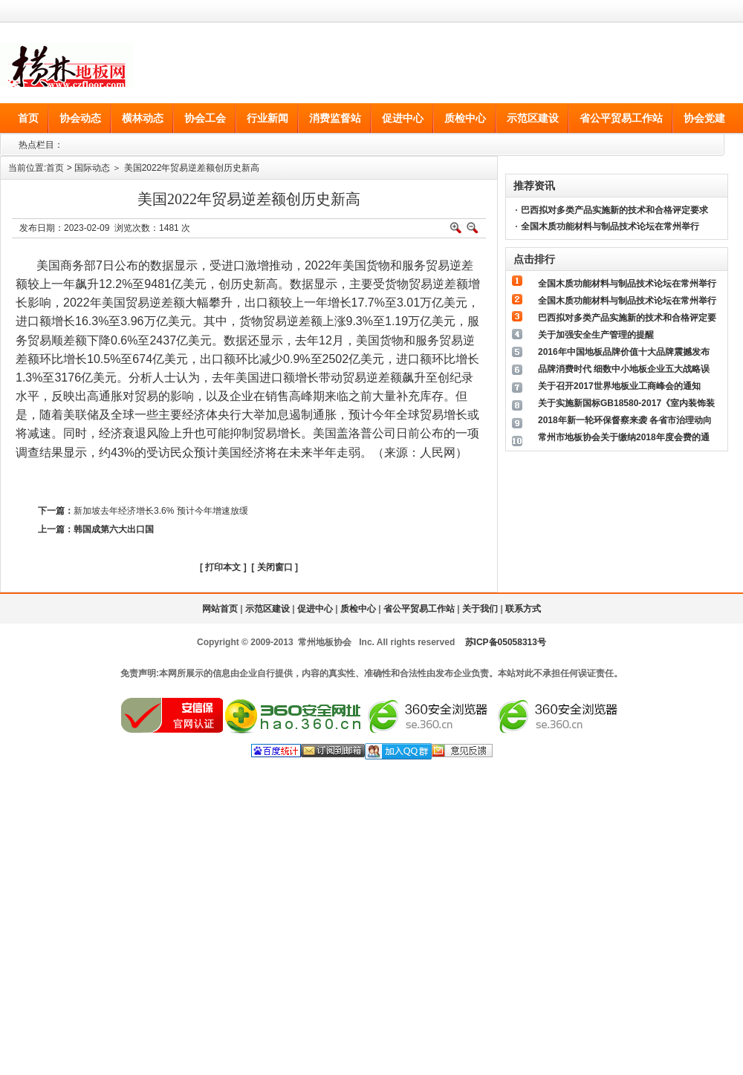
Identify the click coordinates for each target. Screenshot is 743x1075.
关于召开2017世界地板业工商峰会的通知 (619, 386)
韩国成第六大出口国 (114, 529)
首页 (55, 168)
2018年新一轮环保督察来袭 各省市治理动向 (625, 420)
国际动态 (92, 168)
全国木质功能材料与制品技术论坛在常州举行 (610, 226)
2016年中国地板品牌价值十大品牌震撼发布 (624, 352)
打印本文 (223, 567)
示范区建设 (267, 609)
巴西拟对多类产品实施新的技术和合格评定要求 (614, 210)
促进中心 (315, 609)
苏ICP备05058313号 (505, 642)
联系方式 (523, 609)
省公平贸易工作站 (419, 609)
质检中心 (358, 609)
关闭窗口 (275, 567)
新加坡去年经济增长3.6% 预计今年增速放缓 (161, 511)
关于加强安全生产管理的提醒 (596, 335)
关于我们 (480, 609)
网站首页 (220, 609)
